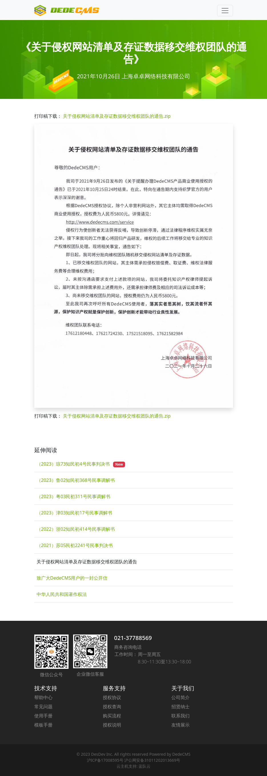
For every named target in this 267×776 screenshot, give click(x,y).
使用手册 (43, 716)
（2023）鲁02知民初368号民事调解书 (76, 480)
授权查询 (112, 706)
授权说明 (112, 725)
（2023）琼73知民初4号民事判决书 (74, 464)
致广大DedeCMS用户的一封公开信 (72, 578)
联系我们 (180, 716)
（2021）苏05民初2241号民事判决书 (75, 545)
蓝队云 (144, 766)
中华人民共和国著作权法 (62, 594)
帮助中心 (43, 697)
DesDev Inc (101, 754)
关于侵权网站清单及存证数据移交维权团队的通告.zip (117, 116)
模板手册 (43, 725)
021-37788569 (133, 638)
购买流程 (112, 716)
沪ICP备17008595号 (105, 760)
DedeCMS (181, 754)
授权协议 (112, 697)
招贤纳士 (180, 706)
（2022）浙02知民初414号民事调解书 (76, 529)
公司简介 (180, 697)
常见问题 (43, 706)
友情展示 (180, 725)
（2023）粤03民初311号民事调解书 (73, 496)
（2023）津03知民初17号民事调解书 (74, 513)
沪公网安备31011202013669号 (152, 760)
